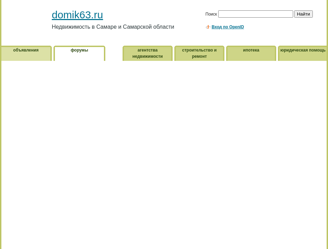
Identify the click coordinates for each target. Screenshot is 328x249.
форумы (79, 50)
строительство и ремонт (199, 53)
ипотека (251, 50)
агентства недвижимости (148, 53)
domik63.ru (77, 14)
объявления (25, 50)
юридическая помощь (303, 50)
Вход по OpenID (228, 27)
